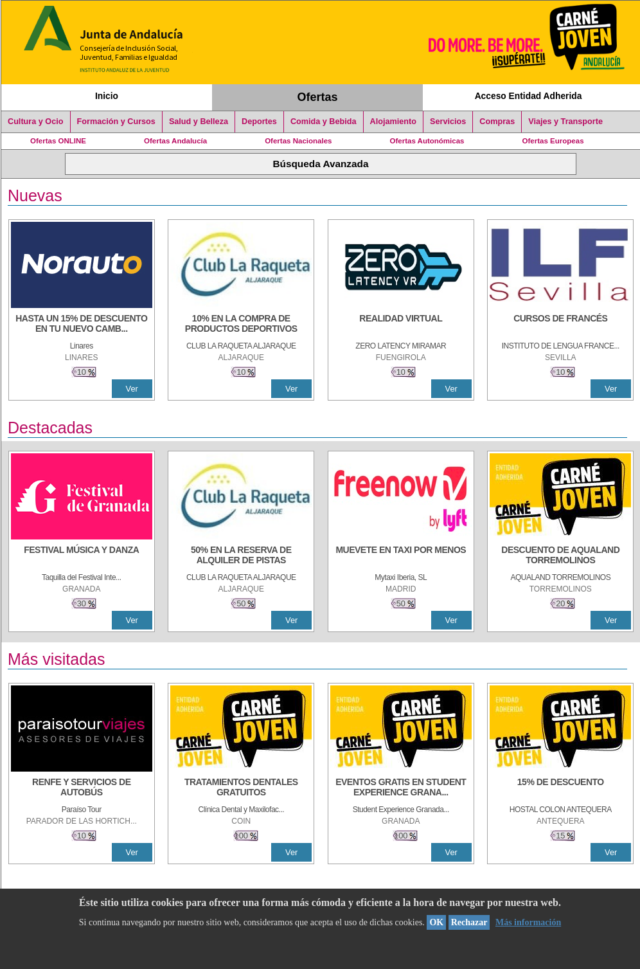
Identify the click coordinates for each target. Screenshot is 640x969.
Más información (528, 922)
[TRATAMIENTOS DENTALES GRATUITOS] (241, 788)
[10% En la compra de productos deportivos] (241, 325)
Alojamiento (393, 121)
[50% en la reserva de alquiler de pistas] (241, 556)
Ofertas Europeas (553, 141)
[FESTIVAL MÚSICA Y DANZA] (81, 556)
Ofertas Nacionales (298, 141)
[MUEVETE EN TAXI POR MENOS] (401, 556)
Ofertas (318, 97)
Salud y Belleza (198, 121)
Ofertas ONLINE (58, 141)
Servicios (448, 121)
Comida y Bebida (323, 121)
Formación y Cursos (116, 121)
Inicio (106, 96)
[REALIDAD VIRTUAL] (401, 325)
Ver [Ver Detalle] (132, 389)
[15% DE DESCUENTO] (560, 788)
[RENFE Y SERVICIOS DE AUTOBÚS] (81, 788)
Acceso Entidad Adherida (528, 96)
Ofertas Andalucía (175, 141)
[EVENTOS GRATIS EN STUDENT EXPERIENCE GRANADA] (401, 788)
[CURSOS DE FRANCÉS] (560, 325)
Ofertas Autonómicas (426, 141)
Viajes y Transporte (565, 121)
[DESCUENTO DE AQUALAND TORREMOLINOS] (560, 556)
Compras (497, 121)
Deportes (259, 121)
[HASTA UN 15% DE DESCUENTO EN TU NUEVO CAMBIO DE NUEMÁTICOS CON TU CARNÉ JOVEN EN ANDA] (81, 325)
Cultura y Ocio (36, 121)
